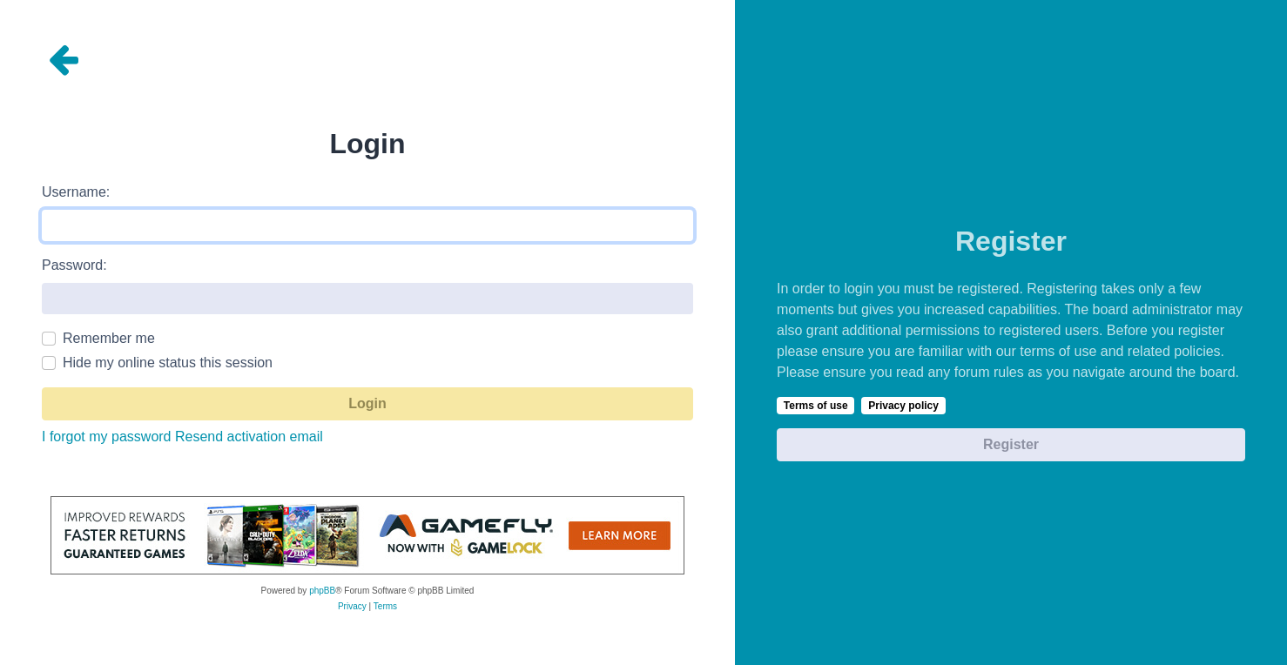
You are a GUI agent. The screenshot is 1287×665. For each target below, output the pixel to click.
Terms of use (816, 406)
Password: (74, 265)
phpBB (322, 590)
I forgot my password (107, 436)
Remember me (109, 338)
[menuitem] (352, 607)
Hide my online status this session (168, 362)
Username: (76, 192)
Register (1011, 444)
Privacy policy (903, 406)
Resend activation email (249, 436)
